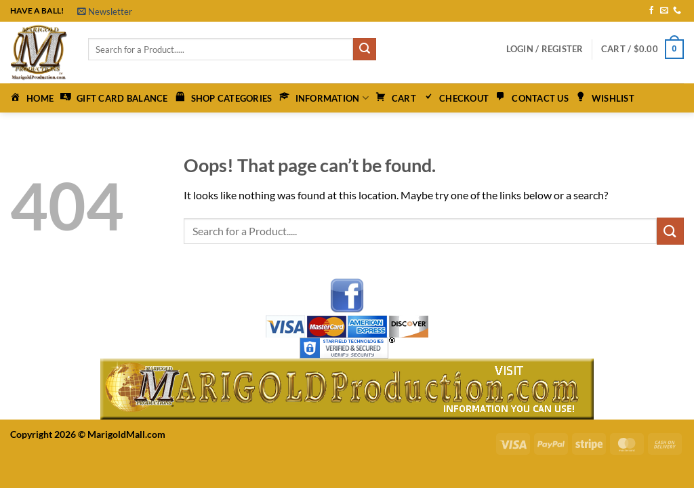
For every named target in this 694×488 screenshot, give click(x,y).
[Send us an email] (664, 11)
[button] (104, 11)
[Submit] (364, 49)
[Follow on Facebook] (651, 11)
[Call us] (677, 11)
